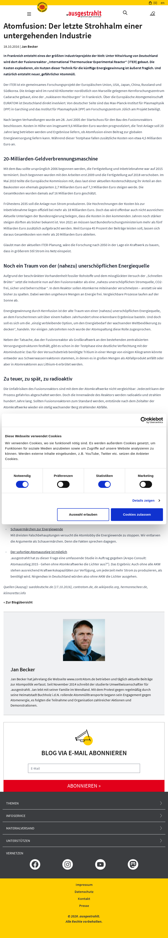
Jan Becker (29, 46)
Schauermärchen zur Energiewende (36, 529)
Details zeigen (143, 500)
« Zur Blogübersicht (18, 602)
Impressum (84, 884)
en (162, 2)
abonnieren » (84, 785)
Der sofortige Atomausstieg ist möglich (38, 552)
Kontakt (84, 898)
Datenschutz (84, 891)
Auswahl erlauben (83, 514)
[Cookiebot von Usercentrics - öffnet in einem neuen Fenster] (144, 420)
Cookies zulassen (137, 514)
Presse (84, 905)
